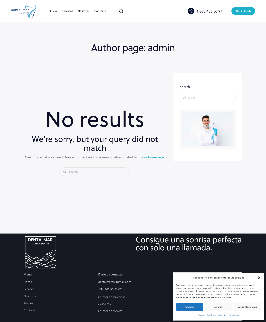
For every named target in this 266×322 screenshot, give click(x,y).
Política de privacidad (217, 315)
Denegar (218, 306)
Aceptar (189, 306)
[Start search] (65, 171)
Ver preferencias (247, 306)
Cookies (201, 315)
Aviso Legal (234, 315)
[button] (259, 277)
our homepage (153, 157)
